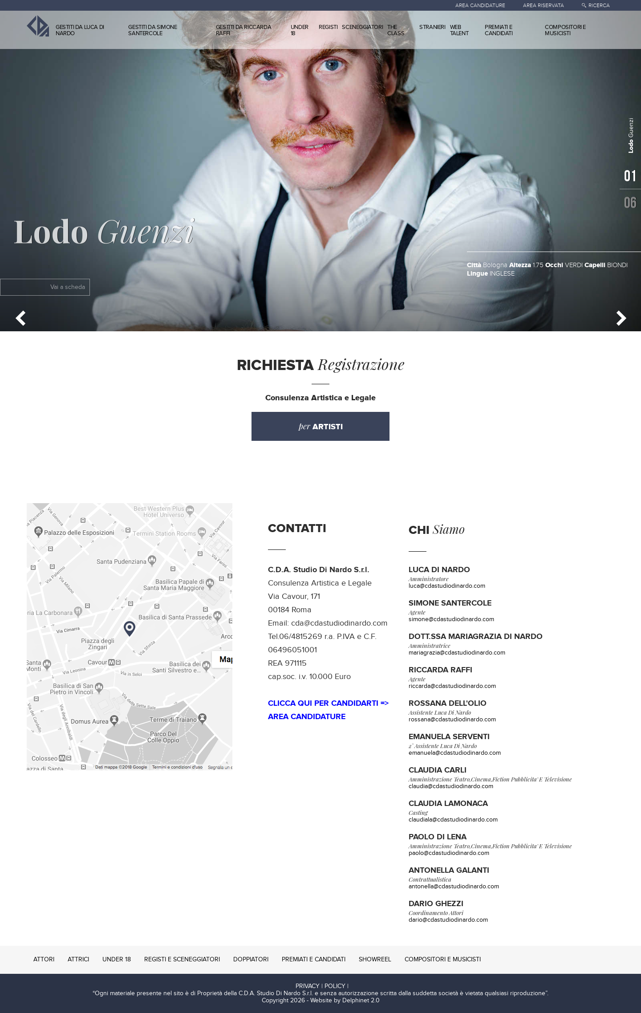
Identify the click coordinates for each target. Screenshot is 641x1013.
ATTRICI (78, 959)
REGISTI (328, 27)
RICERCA (599, 5)
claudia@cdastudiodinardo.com (451, 786)
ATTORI (43, 959)
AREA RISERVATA (543, 5)
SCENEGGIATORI (362, 27)
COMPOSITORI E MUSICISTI (565, 30)
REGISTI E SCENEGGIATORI (182, 959)
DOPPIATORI (250, 959)
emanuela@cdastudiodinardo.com (455, 753)
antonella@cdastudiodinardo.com (454, 886)
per (321, 426)
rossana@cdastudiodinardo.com (452, 719)
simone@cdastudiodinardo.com (451, 619)
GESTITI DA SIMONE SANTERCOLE (152, 30)
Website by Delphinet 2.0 (345, 1000)
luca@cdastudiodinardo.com (447, 586)
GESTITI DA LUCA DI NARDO (80, 30)
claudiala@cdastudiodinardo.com (453, 819)
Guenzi (103, 229)
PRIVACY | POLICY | (322, 986)
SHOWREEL (375, 959)
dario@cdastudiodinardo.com (448, 919)
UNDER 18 (299, 30)
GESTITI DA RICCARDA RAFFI (243, 30)
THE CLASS (395, 30)
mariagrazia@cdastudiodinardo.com (457, 652)
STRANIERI (432, 27)
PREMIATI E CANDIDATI (498, 30)
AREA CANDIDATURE (480, 5)
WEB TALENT (459, 30)
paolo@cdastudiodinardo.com (449, 853)
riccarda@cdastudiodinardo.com (452, 686)
